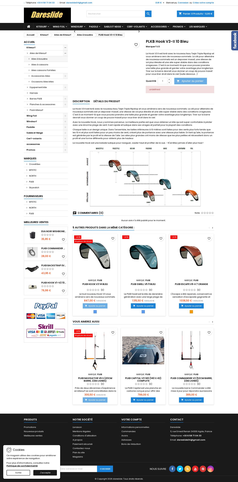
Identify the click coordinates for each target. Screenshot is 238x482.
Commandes (128, 431)
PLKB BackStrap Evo (53, 265)
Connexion (183, 2)
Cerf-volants (136, 26)
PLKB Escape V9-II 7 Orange (191, 284)
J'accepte (45, 472)
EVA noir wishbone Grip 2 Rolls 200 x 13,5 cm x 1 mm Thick (53, 231)
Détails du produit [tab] (106, 101)
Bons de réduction (131, 444)
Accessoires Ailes (40, 75)
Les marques (197, 26)
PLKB (31, 181)
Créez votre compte (203, 2)
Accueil (29, 42)
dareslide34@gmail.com (79, 2)
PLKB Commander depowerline (53, 248)
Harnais (34, 93)
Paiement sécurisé (83, 444)
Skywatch (34, 187)
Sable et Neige (112, 26)
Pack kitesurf (36, 110)
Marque (150, 46)
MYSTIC (33, 170)
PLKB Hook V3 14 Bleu (95, 284)
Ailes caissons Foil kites (43, 70)
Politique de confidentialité (22, 465)
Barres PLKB (36, 98)
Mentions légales (82, 431)
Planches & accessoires (42, 104)
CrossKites (34, 164)
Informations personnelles (135, 427)
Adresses (126, 439)
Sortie (18, 472)
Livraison (77, 427)
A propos (77, 439)
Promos (178, 26)
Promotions (30, 427)
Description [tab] (81, 101)
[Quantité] (162, 81)
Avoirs (124, 435)
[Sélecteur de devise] (160, 3)
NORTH (32, 175)
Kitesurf (41, 26)
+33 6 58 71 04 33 (46, 2)
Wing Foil (59, 26)
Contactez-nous (81, 448)
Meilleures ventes (33, 435)
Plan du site (79, 452)
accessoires (159, 26)
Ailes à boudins (39, 58)
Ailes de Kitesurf (38, 53)
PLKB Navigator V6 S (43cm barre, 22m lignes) (95, 379)
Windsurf (77, 26)
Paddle (93, 26)
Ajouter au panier (190, 81)
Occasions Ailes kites (42, 81)
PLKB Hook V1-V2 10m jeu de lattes (53, 282)
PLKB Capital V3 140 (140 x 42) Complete (143, 379)
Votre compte (131, 419)
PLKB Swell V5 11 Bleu (143, 284)
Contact (176, 419)
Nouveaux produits (34, 431)
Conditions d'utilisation (84, 435)
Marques (30, 158)
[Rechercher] (119, 14)
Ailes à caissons (39, 64)
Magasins (78, 456)
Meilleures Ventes (36, 222)
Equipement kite (38, 87)
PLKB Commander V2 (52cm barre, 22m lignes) (191, 379)
